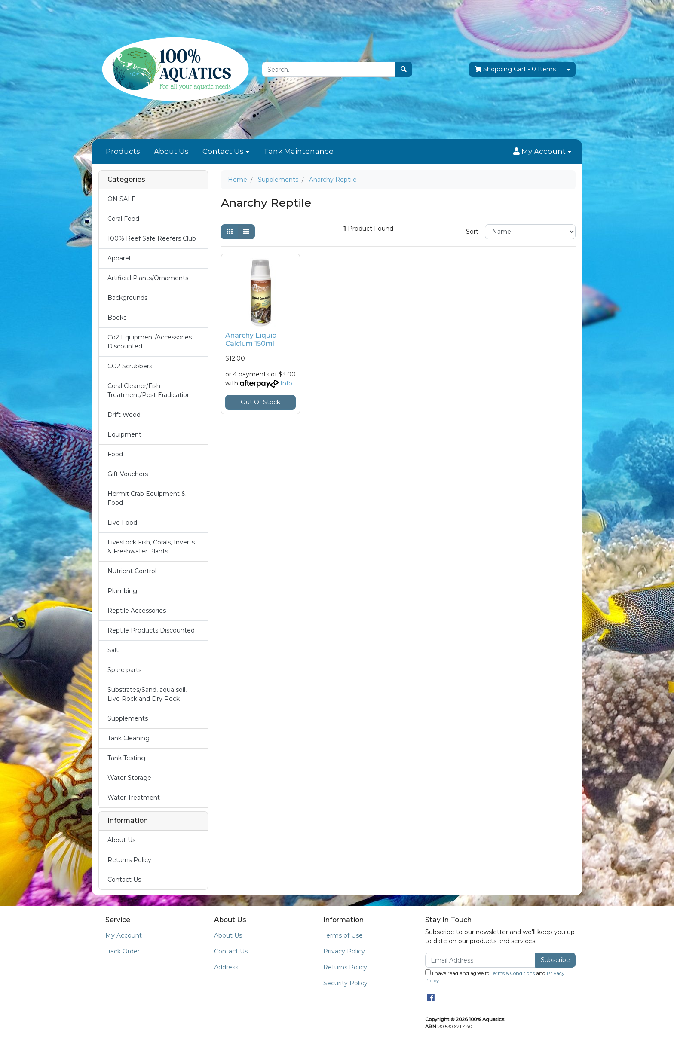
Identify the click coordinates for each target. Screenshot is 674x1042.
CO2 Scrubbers (129, 366)
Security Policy (345, 983)
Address (226, 967)
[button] (542, 152)
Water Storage (129, 778)
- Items (515, 69)
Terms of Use (343, 935)
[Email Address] (480, 960)
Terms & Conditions (512, 973)
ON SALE (121, 199)
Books (116, 317)
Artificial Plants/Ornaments (147, 278)
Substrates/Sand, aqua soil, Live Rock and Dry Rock (147, 694)
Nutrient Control (131, 571)
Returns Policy (129, 860)
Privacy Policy (344, 951)
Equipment (124, 434)
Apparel (118, 258)
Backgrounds (127, 298)
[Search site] (403, 69)
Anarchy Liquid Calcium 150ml (251, 339)
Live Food (122, 522)
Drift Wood (124, 415)
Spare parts (124, 670)
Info (286, 383)
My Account (123, 935)
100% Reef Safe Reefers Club (151, 238)
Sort (472, 231)
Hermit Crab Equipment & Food (146, 498)
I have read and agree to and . (494, 976)
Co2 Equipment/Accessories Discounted (149, 341)
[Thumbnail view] (229, 231)
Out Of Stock (260, 402)
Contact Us (223, 151)
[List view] (246, 231)
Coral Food (123, 219)
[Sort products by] (530, 231)
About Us (171, 151)
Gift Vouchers (127, 474)
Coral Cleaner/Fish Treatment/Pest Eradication (149, 390)
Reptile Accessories (136, 610)
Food (115, 454)
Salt (113, 650)
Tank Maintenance (298, 151)
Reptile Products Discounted (151, 630)
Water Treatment (133, 797)
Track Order (122, 951)
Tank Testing (126, 758)
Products (123, 151)
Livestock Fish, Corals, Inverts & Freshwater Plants (151, 546)
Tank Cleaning (128, 738)
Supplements (127, 718)
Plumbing (122, 591)
